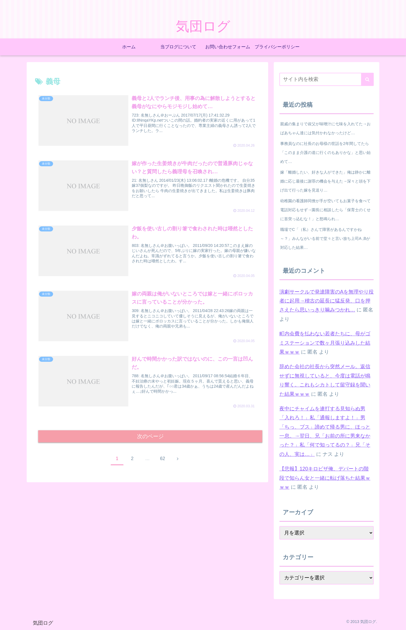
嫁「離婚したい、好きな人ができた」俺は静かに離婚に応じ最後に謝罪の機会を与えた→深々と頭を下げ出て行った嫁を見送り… (325, 181)
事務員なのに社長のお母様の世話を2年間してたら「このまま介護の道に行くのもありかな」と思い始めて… (325, 152)
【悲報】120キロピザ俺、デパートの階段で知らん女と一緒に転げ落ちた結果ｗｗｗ (324, 478)
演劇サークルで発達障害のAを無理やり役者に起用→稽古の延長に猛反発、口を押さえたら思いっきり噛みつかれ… (326, 301)
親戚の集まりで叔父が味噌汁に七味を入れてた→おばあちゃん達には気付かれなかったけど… (325, 128)
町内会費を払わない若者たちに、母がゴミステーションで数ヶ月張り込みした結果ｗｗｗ (324, 343)
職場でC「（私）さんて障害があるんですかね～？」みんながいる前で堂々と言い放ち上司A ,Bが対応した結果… (325, 238)
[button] (367, 79)
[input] (326, 79)
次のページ (150, 436)
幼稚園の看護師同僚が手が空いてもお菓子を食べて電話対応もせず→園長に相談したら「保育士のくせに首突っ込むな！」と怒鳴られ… (325, 210)
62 (162, 459)
